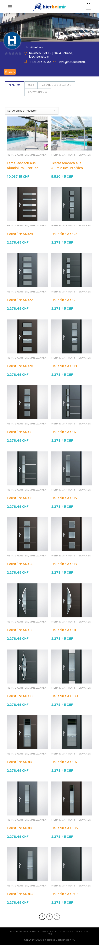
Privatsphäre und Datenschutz (55, 931)
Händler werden (19, 931)
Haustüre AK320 (20, 366)
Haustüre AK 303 (64, 894)
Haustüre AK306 (20, 828)
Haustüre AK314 (19, 564)
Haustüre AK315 (64, 498)
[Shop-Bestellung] (31, 111)
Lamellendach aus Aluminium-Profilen (22, 165)
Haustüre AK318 (19, 432)
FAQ (50, 934)
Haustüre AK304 (20, 894)
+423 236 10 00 (40, 62)
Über (31, 85)
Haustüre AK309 (64, 696)
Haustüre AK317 (64, 432)
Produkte (14, 85)
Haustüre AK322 (20, 300)
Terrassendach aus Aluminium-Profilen (67, 165)
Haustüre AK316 (19, 498)
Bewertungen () (38, 92)
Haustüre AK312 (19, 630)
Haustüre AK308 (20, 762)
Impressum (82, 931)
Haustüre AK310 (20, 696)
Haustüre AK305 (64, 828)
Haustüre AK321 (64, 300)
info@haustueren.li (72, 62)
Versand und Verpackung (56, 85)
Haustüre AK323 (64, 233)
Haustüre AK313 (64, 564)
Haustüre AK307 (64, 762)
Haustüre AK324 (20, 233)
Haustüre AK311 (63, 630)
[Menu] (10, 6)
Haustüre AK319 (64, 366)
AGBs (33, 931)
